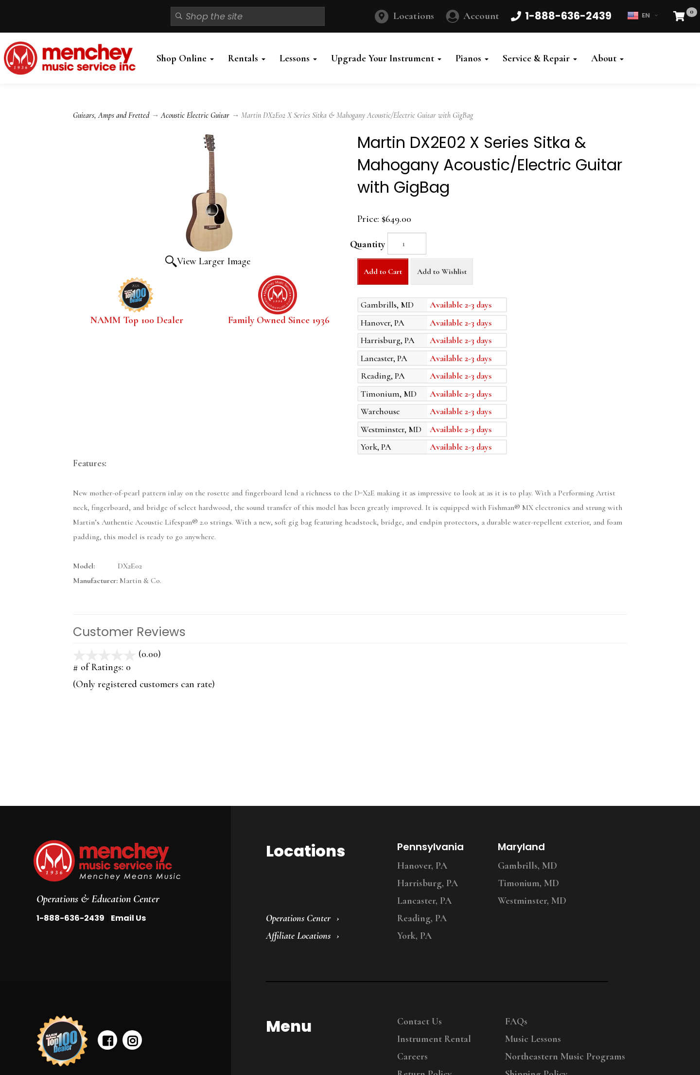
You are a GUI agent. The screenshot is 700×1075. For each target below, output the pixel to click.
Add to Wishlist (442, 271)
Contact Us (419, 1021)
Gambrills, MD (527, 866)
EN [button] (642, 15)
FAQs (516, 1021)
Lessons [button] (298, 58)
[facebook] (107, 1040)
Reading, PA (422, 918)
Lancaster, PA (424, 901)
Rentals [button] (246, 58)
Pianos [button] (472, 58)
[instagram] (132, 1040)
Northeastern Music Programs (565, 1056)
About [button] (607, 58)
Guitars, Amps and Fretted (111, 115)
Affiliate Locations (298, 936)
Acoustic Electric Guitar (195, 115)
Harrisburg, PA (427, 883)
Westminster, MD (532, 901)
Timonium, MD (528, 883)
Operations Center (298, 918)
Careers (412, 1056)
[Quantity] (406, 244)
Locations (413, 16)
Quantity (367, 244)
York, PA (414, 936)
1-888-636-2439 (70, 918)
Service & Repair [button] (540, 58)
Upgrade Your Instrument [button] (386, 58)
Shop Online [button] (185, 58)
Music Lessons (533, 1039)
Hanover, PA (422, 866)
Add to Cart (383, 271)
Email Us (128, 918)
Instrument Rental (434, 1039)
